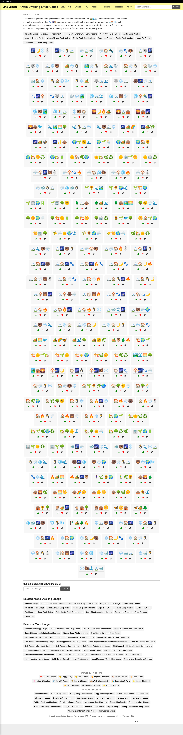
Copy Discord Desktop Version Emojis (72, 655)
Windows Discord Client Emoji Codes (65, 629)
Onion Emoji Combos (105, 698)
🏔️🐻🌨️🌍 (140, 309)
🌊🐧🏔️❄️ (81, 127)
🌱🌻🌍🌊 (118, 187)
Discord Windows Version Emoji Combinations (43, 637)
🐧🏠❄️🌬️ (59, 81)
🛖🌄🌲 (145, 477)
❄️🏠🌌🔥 (45, 538)
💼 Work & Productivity (99, 681)
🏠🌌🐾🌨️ (142, 370)
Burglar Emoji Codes (59, 694)
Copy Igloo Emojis (105, 38)
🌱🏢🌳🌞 (59, 203)
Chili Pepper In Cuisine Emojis (67, 646)
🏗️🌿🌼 (101, 355)
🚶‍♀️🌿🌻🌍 (103, 477)
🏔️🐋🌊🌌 (116, 309)
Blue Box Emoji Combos (94, 707)
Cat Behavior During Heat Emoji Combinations (70, 659)
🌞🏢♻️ (150, 157)
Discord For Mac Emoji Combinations (39, 655)
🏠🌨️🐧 (130, 66)
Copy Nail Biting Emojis (104, 694)
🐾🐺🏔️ (57, 96)
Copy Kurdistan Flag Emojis (35, 650)
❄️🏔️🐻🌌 (103, 523)
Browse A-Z (66, 7)
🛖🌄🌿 (40, 492)
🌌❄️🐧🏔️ (64, 50)
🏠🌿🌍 (33, 401)
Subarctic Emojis (31, 34)
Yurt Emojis (29, 616)
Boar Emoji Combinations (63, 698)
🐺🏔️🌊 (101, 81)
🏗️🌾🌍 (81, 355)
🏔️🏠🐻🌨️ (67, 294)
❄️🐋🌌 (106, 553)
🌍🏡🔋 (57, 157)
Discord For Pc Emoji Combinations (97, 629)
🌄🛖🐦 (35, 127)
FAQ (86, 7)
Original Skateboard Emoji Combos (138, 659)
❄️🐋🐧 (145, 553)
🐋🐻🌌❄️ (123, 446)
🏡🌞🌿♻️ (138, 416)
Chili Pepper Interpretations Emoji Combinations (108, 642)
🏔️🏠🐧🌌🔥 (118, 279)
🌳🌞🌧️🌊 (147, 203)
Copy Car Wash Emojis (73, 707)
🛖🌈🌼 (79, 492)
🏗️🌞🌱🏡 (40, 355)
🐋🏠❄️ (37, 81)
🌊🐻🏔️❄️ (106, 127)
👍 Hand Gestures (71, 685)
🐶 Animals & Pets (119, 677)
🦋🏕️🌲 (140, 507)
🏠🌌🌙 (57, 370)
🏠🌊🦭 (111, 66)
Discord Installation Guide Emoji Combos (107, 655)
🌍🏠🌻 (143, 142)
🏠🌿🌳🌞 (55, 401)
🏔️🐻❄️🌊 (42, 325)
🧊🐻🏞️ (40, 111)
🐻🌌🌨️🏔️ (142, 81)
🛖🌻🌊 (143, 492)
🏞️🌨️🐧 (91, 66)
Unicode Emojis (41, 694)
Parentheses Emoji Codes (139, 702)
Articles (95, 7)
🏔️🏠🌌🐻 (40, 264)
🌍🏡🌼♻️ (35, 157)
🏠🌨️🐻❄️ (67, 385)
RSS (132, 716)
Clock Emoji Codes (42, 698)
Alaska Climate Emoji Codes (58, 38)
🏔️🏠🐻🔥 (91, 294)
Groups (78, 7)
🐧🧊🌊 (59, 462)
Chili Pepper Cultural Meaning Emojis (39, 642)
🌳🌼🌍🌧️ (35, 218)
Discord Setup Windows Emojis (75, 633)
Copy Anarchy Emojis (85, 698)
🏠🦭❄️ (150, 66)
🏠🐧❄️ (77, 401)
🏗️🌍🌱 (143, 340)
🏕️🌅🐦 (40, 340)
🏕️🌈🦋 (59, 340)
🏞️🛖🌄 (37, 370)
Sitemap (126, 716)
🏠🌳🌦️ (142, 385)
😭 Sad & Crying (81, 677)
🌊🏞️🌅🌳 (57, 127)
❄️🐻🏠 (79, 111)
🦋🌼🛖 (121, 507)
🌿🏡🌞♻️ (140, 233)
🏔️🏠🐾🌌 (116, 294)
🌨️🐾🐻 (125, 50)
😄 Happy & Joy (65, 677)
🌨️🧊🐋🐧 (69, 187)
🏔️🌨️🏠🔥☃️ (116, 248)
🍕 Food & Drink (136, 677)
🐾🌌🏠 (37, 96)
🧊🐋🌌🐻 (35, 523)
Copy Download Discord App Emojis (129, 629)
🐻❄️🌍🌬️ (145, 462)
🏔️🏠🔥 (40, 309)
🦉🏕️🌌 (62, 507)
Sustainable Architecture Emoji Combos (131, 612)
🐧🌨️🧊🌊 (37, 462)
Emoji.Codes (61, 716)
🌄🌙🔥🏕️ (101, 111)
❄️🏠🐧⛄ (40, 553)
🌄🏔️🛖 (123, 111)
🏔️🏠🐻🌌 (42, 294)
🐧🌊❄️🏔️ (147, 446)
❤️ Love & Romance (48, 677)
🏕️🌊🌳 (79, 340)
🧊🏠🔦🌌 (142, 96)
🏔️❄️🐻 (52, 66)
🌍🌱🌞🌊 (81, 142)
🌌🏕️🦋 (40, 142)
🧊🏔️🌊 (96, 96)
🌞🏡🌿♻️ (103, 157)
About (129, 7)
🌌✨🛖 (59, 142)
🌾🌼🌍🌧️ (116, 233)
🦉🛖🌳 (81, 507)
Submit (65, 589)
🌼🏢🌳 (40, 233)
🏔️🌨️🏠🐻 (89, 248)
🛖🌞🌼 (99, 492)
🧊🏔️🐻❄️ (118, 96)
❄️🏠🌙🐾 (113, 538)
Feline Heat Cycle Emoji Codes (37, 659)
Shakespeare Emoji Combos (96, 702)
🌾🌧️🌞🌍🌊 (65, 233)
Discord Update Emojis (92, 650)
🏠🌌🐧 (77, 370)
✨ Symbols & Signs (111, 685)
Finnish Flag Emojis (118, 702)
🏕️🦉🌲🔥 (121, 340)
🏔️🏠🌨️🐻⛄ (40, 279)
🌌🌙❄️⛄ (40, 50)
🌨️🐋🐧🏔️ (45, 187)
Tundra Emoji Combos (124, 38)
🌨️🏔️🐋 (86, 50)
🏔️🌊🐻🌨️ (40, 248)
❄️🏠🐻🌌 (64, 553)
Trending (106, 7)
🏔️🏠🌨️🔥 (91, 279)
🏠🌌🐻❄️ (99, 370)
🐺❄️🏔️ (121, 81)
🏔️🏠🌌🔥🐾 (91, 264)
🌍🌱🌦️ (103, 142)
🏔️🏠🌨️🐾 (67, 279)
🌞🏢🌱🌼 (128, 157)
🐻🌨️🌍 (99, 462)
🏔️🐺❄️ (33, 66)
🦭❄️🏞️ (77, 96)
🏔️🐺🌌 (145, 50)
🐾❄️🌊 (37, 477)
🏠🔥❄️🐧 (94, 416)
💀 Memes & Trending (91, 685)
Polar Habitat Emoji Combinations (69, 612)
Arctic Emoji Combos (132, 34)
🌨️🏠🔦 (106, 50)
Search (176, 7)
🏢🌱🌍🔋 (142, 431)
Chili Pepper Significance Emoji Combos (113, 637)
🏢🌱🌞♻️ (35, 446)
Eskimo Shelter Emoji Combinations (83, 34)
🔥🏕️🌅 (57, 477)
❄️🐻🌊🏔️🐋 (91, 568)
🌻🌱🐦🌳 (123, 218)
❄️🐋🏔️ (125, 553)
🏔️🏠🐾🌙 (140, 294)
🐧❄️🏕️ (81, 81)
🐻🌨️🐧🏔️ (121, 462)
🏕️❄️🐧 (72, 66)
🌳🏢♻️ (101, 218)
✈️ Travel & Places (60, 681)
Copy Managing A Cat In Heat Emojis (106, 659)
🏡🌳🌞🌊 (69, 431)
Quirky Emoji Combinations (81, 694)
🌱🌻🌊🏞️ (94, 187)
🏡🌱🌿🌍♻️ (43, 431)
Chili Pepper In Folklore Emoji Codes (71, 642)
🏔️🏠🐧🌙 (145, 279)
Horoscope (118, 7)
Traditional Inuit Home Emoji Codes (39, 43)
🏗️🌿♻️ (121, 355)
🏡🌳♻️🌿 (118, 431)
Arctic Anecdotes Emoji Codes (53, 34)
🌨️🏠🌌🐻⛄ (45, 172)
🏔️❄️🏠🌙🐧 (113, 325)
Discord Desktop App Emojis (36, 629)
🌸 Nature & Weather (41, 681)
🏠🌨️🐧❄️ (42, 385)
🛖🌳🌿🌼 (121, 492)
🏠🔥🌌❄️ (99, 401)
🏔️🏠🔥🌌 (62, 309)
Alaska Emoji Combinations (84, 38)
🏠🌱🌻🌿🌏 (94, 385)
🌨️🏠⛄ (142, 172)
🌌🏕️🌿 (147, 127)
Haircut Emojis (122, 698)
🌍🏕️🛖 (123, 142)
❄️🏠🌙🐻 (89, 538)
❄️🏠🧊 (86, 553)
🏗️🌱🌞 (62, 355)
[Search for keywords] (153, 7)
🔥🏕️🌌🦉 (79, 477)
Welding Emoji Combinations (45, 702)
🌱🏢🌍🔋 (35, 203)
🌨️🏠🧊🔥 (120, 172)
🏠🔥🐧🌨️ (45, 416)
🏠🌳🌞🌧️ (120, 385)
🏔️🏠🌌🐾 (64, 264)
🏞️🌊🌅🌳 (142, 355)
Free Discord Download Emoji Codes (105, 633)
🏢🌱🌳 (57, 446)
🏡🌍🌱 (116, 416)
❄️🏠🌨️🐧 (138, 538)
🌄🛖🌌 (143, 111)
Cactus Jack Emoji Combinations (47, 707)
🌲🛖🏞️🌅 (123, 203)
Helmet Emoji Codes (140, 698)
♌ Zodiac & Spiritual (141, 681)
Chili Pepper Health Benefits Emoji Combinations (132, 646)
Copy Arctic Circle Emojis (110, 34)
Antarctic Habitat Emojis (34, 38)
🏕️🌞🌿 (99, 340)
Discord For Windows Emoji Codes (118, 650)
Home (25, 14)
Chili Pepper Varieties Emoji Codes (96, 646)
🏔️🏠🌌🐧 (142, 248)
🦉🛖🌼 (101, 507)
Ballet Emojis (143, 694)
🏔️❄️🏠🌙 (86, 325)
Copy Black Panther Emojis (70, 702)
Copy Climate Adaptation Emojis (99, 612)
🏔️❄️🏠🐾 (140, 325)
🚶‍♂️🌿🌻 (125, 477)
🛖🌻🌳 (42, 507)
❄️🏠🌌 (125, 523)
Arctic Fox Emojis (143, 38)
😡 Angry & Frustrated (100, 677)
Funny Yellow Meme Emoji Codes (135, 707)
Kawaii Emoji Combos (125, 694)
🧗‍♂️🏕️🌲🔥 (79, 523)
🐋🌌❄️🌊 (99, 446)
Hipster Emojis (113, 707)
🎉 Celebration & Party (121, 681)
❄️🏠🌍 (67, 538)
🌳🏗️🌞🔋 (59, 218)
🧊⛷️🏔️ (59, 111)
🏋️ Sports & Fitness (79, 681)
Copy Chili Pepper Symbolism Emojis (79, 637)
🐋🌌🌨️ (77, 446)
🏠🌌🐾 (121, 370)
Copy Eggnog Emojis (107, 711)
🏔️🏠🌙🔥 (142, 264)
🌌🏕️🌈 (128, 127)
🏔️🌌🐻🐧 (64, 248)
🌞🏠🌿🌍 (79, 157)
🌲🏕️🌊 (101, 203)
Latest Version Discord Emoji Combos (65, 650)
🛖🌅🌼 (59, 492)
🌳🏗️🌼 (81, 218)
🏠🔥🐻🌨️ (69, 416)
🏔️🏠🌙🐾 (118, 264)
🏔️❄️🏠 (64, 325)
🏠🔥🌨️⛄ (147, 401)
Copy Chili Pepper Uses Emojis (143, 642)
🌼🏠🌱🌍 (147, 218)
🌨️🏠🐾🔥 (72, 172)
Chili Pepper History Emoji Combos (38, 646)
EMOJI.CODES (7, 2)
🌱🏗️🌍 (140, 187)
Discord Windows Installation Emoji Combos (42, 633)
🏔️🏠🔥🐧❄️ (89, 309)
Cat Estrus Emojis (133, 655)
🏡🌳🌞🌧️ (94, 431)
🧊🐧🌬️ (57, 523)
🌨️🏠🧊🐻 (96, 172)
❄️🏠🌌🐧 (147, 523)
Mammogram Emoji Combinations (81, 711)
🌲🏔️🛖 (81, 203)
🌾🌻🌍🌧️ (91, 233)
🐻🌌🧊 (79, 462)
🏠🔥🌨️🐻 (123, 401)
